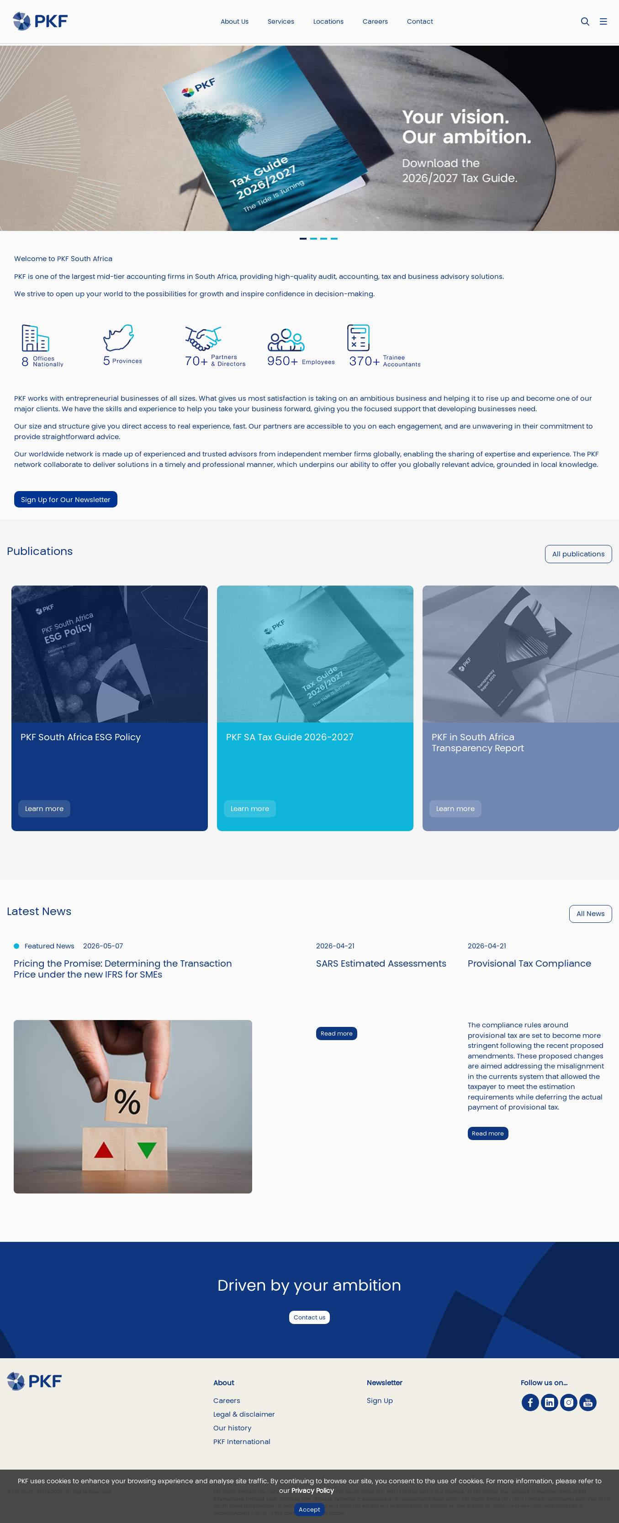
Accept (309, 1509)
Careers (375, 21)
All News (591, 913)
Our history (232, 1428)
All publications (578, 554)
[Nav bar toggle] (603, 22)
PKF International (241, 1441)
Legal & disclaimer (244, 1414)
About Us (235, 21)
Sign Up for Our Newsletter (66, 499)
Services (281, 21)
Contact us (310, 1317)
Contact (420, 21)
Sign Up (380, 1400)
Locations (328, 21)
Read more (337, 1033)
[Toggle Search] (585, 22)
